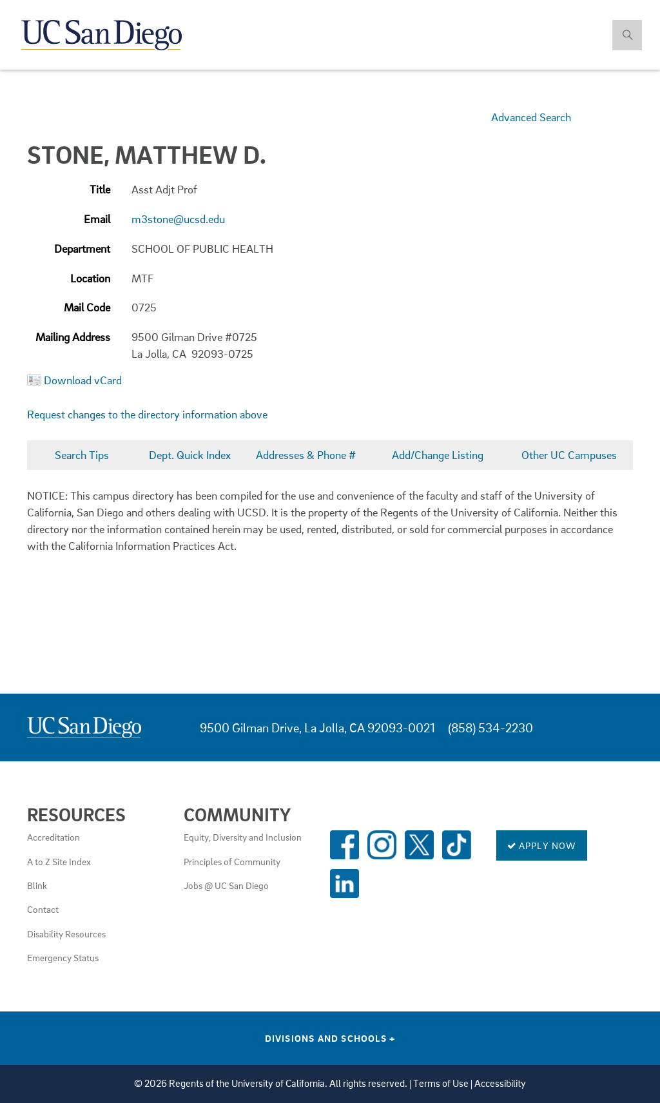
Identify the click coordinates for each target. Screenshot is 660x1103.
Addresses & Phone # (306, 455)
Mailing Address (72, 337)
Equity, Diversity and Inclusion (243, 837)
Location (90, 278)
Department (82, 248)
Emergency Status (63, 957)
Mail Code (87, 307)
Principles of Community (232, 861)
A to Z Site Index (59, 861)
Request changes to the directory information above (147, 414)
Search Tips (82, 455)
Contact (43, 909)
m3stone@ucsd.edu (178, 219)
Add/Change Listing (437, 455)
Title (100, 189)
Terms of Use (441, 1083)
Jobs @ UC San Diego (226, 885)
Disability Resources (66, 933)
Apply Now (542, 845)
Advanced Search (531, 117)
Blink (37, 885)
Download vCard (83, 380)
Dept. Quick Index (190, 455)
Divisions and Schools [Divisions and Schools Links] (330, 1038)
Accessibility (500, 1083)
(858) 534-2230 (490, 727)
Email (97, 219)
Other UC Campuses (569, 455)
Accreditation (53, 837)
